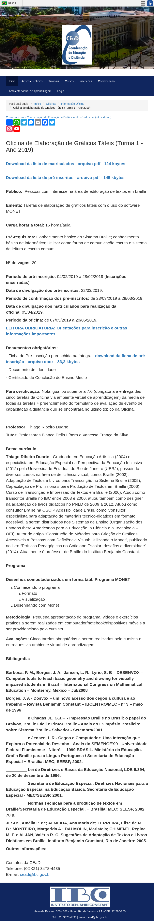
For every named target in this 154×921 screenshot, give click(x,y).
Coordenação (106, 81)
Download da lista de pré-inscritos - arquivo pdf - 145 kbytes (65, 177)
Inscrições (86, 81)
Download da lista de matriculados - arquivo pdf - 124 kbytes (65, 163)
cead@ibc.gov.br (35, 874)
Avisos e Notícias (31, 81)
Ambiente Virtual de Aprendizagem (30, 91)
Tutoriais (54, 81)
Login (60, 91)
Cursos (69, 81)
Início (12, 81)
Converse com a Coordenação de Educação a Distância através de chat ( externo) (58, 117)
